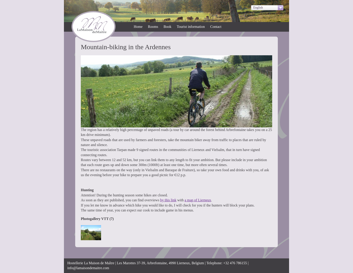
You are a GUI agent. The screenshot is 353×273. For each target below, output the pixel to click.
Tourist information (191, 27)
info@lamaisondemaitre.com (88, 268)
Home (138, 27)
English (258, 7)
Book (167, 27)
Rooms (153, 27)
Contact (216, 27)
